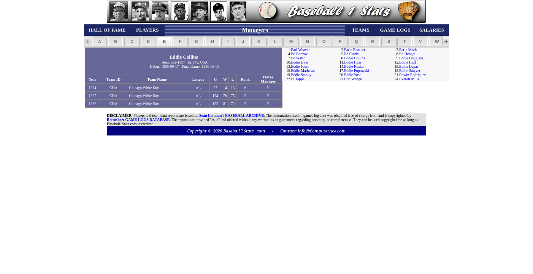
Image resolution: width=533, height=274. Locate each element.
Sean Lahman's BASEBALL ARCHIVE (231, 115)
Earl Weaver (300, 50)
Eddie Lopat (408, 66)
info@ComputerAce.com (322, 131)
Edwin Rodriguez (412, 75)
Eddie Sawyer (409, 70)
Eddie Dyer (299, 62)
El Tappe (298, 79)
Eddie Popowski (356, 70)
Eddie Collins (354, 58)
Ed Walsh (298, 58)
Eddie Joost (299, 66)
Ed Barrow (299, 54)
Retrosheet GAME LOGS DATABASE (138, 120)
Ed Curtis (351, 54)
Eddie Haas (353, 62)
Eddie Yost (352, 75)
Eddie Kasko (353, 66)
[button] (99, 41)
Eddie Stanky (301, 75)
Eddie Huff (407, 62)
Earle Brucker (354, 50)
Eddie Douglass (411, 58)
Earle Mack (408, 50)
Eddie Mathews (303, 70)
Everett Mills (409, 79)
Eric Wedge (353, 79)
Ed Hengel (407, 54)
